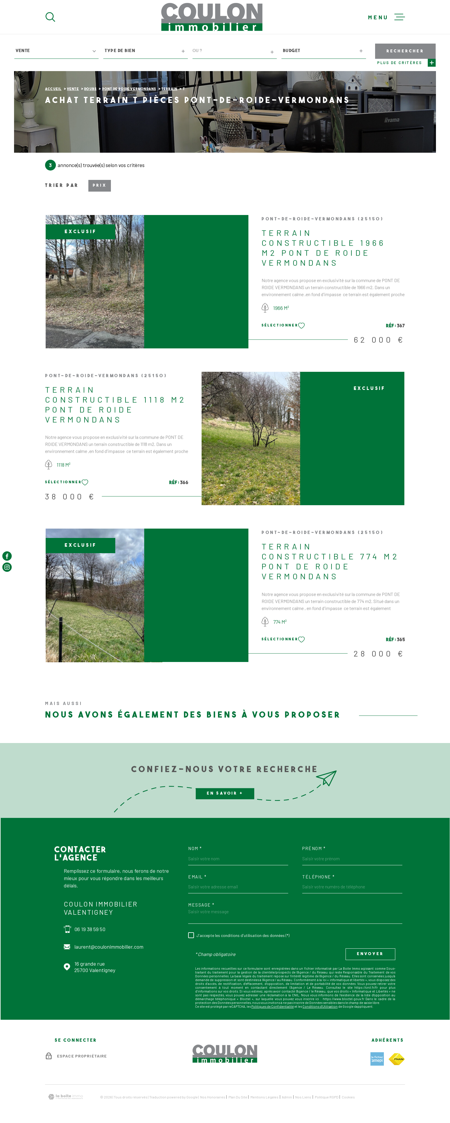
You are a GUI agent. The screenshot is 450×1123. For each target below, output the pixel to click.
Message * (201, 905)
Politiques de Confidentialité (272, 1006)
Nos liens (303, 1097)
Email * (197, 877)
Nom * (195, 848)
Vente (73, 89)
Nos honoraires (212, 1097)
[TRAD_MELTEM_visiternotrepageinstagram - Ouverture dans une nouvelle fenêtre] (7, 567)
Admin (287, 1097)
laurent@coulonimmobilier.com (108, 946)
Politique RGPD (327, 1097)
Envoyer (370, 954)
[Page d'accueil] (211, 17)
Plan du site (238, 1097)
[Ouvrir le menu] (386, 17)
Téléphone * (318, 877)
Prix (100, 185)
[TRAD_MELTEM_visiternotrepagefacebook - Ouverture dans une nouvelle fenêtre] (7, 555)
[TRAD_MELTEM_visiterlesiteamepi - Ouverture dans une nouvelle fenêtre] (377, 1059)
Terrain (169, 89)
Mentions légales (264, 1097)
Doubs (90, 89)
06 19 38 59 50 (89, 929)
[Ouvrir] (50, 17)
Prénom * (314, 848)
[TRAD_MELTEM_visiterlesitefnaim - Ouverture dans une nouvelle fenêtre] (397, 1059)
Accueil (53, 89)
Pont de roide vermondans (129, 89)
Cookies (348, 1097)
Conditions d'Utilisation (320, 1006)
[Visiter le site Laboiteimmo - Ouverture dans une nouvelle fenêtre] (65, 1097)
